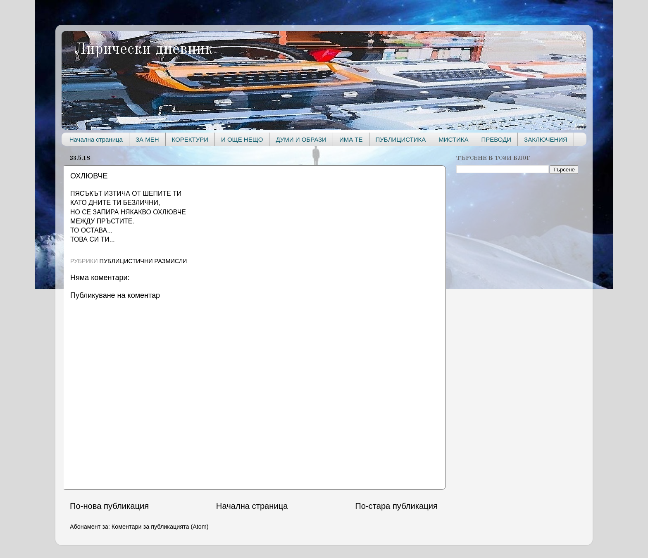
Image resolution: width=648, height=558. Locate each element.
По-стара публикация (396, 506)
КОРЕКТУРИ (190, 139)
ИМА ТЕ (351, 139)
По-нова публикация (109, 506)
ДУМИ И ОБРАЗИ (301, 139)
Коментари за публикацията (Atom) (160, 526)
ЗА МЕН (147, 139)
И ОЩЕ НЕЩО (242, 139)
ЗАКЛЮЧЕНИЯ (545, 139)
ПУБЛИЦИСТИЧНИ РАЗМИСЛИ (143, 261)
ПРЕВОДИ (496, 139)
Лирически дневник (143, 49)
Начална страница (96, 139)
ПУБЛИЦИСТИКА (401, 139)
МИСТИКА (453, 139)
